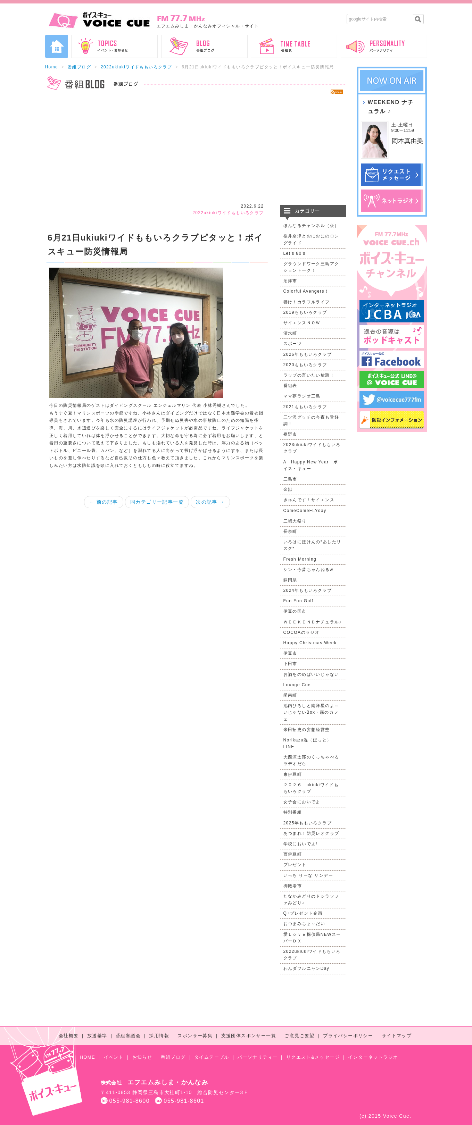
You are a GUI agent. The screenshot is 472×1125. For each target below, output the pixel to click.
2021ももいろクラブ (305, 406)
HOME (88, 1057)
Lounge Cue (297, 684)
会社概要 (69, 1035)
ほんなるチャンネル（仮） (311, 225)
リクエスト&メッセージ (313, 1057)
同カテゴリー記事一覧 (157, 502)
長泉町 (290, 531)
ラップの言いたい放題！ (308, 375)
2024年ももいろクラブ (307, 590)
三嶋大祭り (295, 521)
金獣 (288, 489)
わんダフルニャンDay (306, 968)
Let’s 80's (294, 253)
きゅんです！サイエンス (308, 499)
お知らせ (142, 1057)
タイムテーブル (211, 1057)
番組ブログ (79, 67)
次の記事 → (210, 502)
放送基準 (97, 1035)
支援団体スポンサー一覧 (248, 1035)
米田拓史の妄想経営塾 (306, 729)
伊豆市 (290, 653)
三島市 (290, 479)
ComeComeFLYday (304, 510)
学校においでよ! (300, 843)
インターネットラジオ (373, 1057)
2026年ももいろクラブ (307, 354)
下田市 (290, 663)
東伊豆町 (292, 774)
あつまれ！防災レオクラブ (311, 833)
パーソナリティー (258, 1057)
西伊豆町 (292, 854)
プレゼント (295, 864)
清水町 (290, 333)
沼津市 (290, 280)
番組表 (290, 385)
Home (51, 67)
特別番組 (292, 812)
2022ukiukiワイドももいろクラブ (136, 67)
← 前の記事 (103, 502)
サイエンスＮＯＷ (302, 322)
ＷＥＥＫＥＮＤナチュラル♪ (312, 622)
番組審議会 (128, 1035)
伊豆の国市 (295, 611)
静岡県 (290, 580)
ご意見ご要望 (299, 1035)
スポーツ (292, 343)
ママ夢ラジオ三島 (302, 396)
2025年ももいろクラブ (307, 823)
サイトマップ (397, 1035)
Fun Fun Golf (298, 600)
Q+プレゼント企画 (303, 913)
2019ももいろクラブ (305, 312)
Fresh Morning (300, 559)
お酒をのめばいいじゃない (311, 674)
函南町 (290, 695)
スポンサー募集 (195, 1035)
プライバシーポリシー (348, 1035)
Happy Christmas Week (310, 642)
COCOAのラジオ (301, 632)
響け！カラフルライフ (306, 302)
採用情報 (159, 1035)
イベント (114, 1057)
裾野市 (290, 434)
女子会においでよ (302, 801)
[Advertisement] (195, 149)
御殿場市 (292, 885)
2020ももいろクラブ (305, 364)
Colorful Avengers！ (306, 291)
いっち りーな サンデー (308, 875)
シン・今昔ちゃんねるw (308, 569)
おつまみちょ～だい (304, 923)
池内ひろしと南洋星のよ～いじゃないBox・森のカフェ (311, 712)
